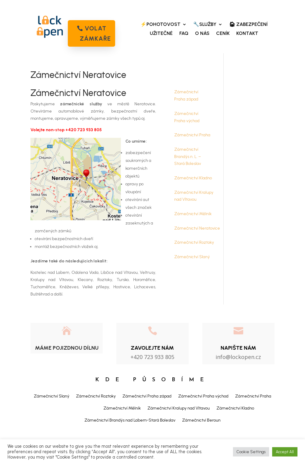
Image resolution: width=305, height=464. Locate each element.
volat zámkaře (95, 33)
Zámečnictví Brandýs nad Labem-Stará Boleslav (129, 420)
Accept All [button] (285, 452)
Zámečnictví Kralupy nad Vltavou (178, 408)
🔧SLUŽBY (204, 24)
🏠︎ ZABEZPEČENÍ (248, 24)
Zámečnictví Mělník (193, 213)
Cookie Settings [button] (251, 452)
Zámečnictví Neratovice (197, 228)
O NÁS (202, 33)
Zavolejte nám (152, 348)
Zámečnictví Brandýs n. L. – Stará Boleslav (187, 156)
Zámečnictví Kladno (193, 178)
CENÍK (223, 33)
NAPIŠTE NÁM (238, 348)
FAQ (183, 33)
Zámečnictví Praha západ (146, 396)
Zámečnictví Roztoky (194, 242)
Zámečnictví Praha (192, 135)
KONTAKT (247, 33)
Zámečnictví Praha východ (203, 396)
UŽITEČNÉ (161, 33)
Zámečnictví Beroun (201, 420)
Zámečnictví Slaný (192, 256)
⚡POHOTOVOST (160, 24)
